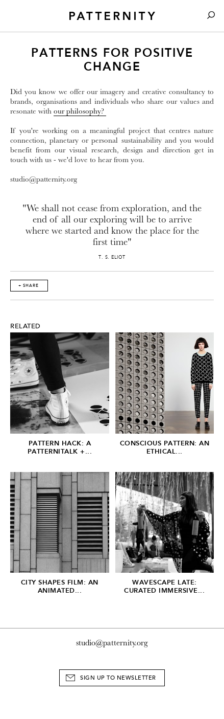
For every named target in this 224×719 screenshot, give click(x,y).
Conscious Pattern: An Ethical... (165, 447)
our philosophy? (80, 111)
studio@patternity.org (112, 642)
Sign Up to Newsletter (118, 678)
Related (25, 326)
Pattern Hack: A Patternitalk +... (60, 447)
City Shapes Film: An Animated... (59, 586)
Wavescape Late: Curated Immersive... (164, 586)
